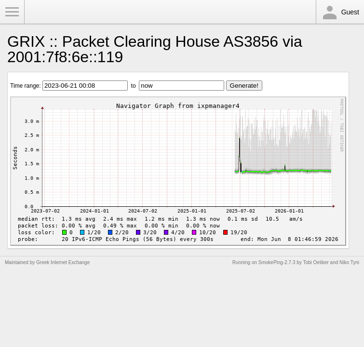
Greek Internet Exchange (63, 262)
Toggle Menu (12, 12)
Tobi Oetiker (315, 262)
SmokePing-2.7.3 (277, 262)
